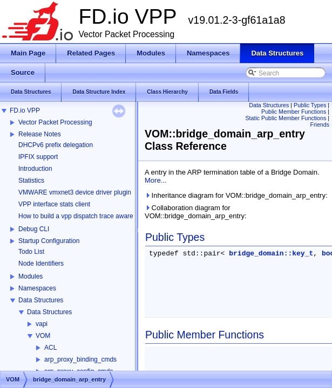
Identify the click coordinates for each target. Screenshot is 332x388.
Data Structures (40, 300)
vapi (42, 324)
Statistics (31, 180)
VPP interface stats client (54, 204)
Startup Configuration (48, 241)
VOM (43, 336)
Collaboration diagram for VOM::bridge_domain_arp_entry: (196, 212)
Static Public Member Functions (285, 118)
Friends (319, 124)
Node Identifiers (41, 263)
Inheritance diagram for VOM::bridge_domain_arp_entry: (236, 195)
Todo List (31, 251)
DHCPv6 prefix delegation (55, 145)
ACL (50, 347)
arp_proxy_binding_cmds (80, 359)
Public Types (310, 105)
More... (155, 180)
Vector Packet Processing (55, 122)
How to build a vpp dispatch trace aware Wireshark (91, 216)
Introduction (35, 168)
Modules (30, 276)
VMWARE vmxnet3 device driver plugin (74, 192)
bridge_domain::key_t (271, 254)
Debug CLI (33, 229)
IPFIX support (38, 157)
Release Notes (39, 134)
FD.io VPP (25, 110)
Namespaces (37, 288)
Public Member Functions (293, 111)
